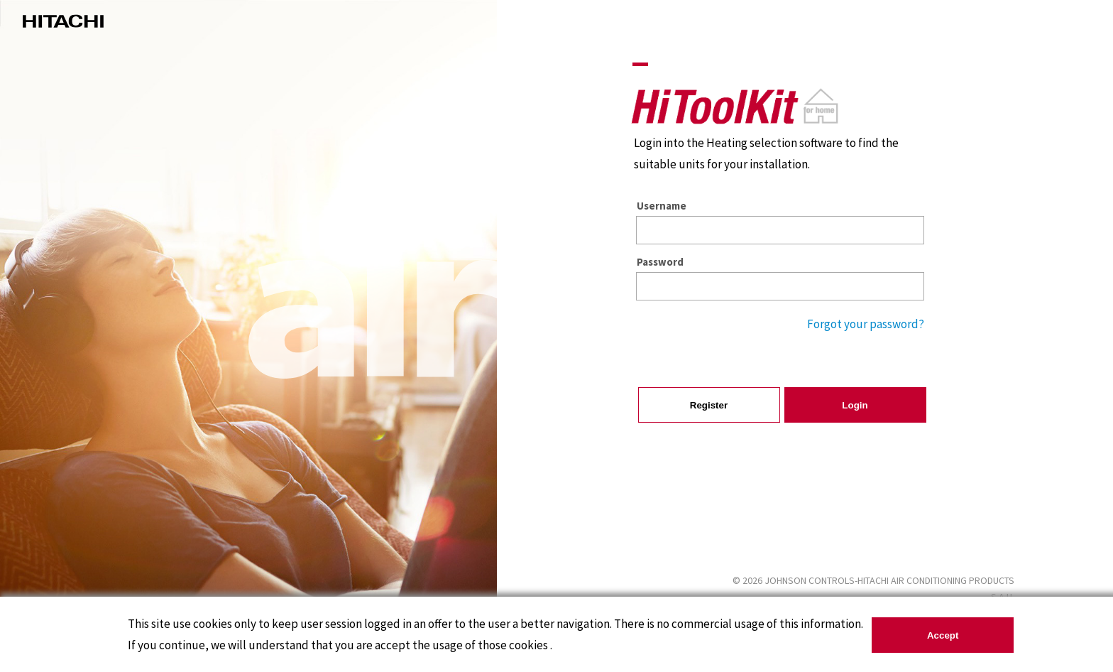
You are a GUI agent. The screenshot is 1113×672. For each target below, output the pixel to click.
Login (854, 405)
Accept (942, 635)
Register (709, 405)
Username (661, 205)
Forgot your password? (865, 324)
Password (660, 262)
